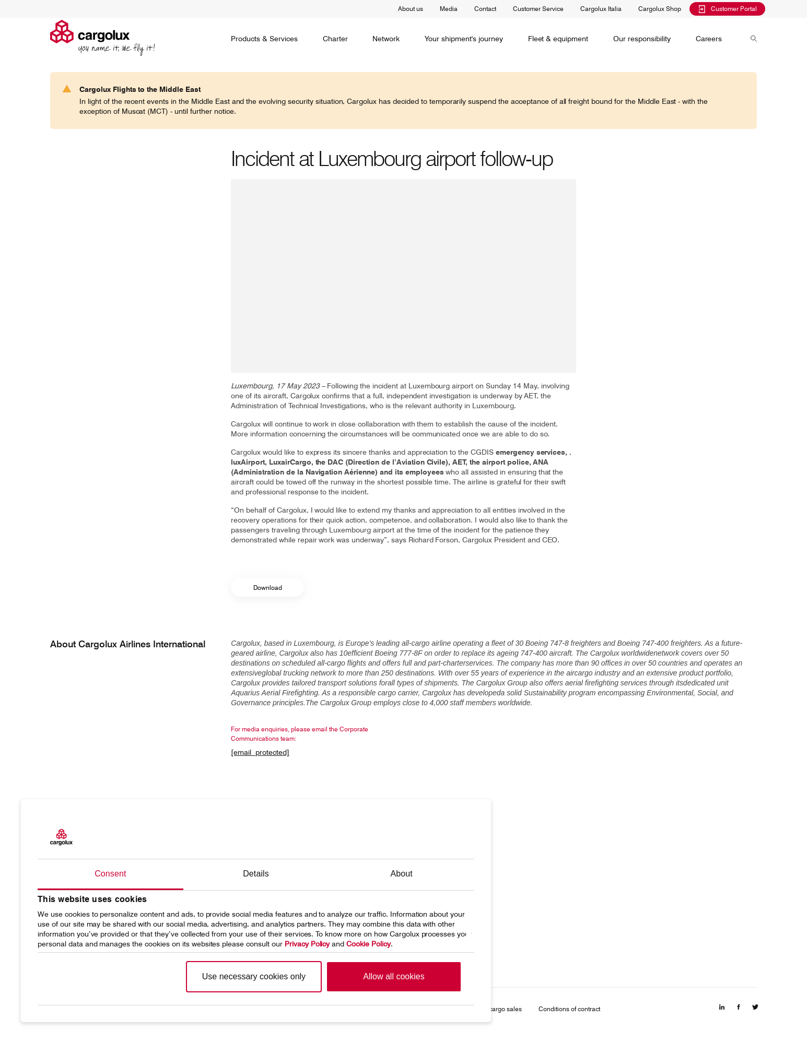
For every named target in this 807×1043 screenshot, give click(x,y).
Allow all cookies (393, 976)
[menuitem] (264, 39)
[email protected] (260, 752)
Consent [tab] (110, 873)
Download (267, 587)
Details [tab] (256, 873)
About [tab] (402, 873)
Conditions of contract (569, 1009)
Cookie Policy (368, 944)
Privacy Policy (307, 944)
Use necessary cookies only (254, 976)
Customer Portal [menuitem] (727, 9)
